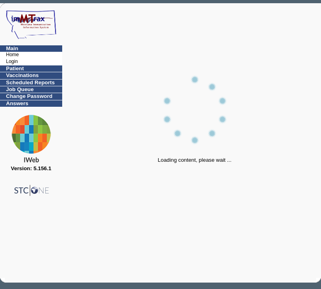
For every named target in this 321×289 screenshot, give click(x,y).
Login (12, 61)
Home (12, 54)
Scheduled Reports (30, 82)
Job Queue (20, 89)
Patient (15, 68)
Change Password (29, 96)
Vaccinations (22, 75)
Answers (17, 103)
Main (12, 48)
